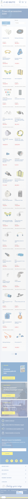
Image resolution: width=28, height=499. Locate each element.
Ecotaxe (2, 492)
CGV (8, 490)
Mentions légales (3, 490)
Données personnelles (15, 490)
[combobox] (14, 5)
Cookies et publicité (23, 490)
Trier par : (16, 20)
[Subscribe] (7, 453)
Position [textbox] (17, 22)
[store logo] (8, 2)
